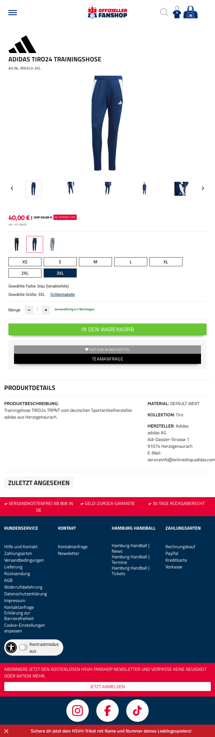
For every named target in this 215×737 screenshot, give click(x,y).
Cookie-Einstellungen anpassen (24, 627)
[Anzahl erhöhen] (46, 310)
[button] (12, 12)
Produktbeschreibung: (31, 403)
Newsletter (68, 553)
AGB (8, 580)
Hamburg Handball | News (130, 548)
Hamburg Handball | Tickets (130, 570)
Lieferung (13, 567)
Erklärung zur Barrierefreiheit (19, 615)
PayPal (171, 553)
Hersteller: (161, 426)
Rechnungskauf (180, 546)
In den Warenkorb (107, 329)
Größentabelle (62, 294)
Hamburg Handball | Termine (130, 559)
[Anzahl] (37, 310)
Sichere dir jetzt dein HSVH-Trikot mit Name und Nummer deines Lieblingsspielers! (111, 730)
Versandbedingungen (24, 560)
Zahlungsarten (18, 553)
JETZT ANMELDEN (107, 686)
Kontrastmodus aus (44, 647)
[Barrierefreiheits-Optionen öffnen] (11, 647)
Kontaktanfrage (19, 607)
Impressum (14, 600)
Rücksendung (17, 573)
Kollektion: (161, 414)
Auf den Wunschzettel (107, 349)
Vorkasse (173, 567)
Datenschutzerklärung (25, 593)
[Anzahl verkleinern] (29, 310)
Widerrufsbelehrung (23, 587)
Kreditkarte (176, 560)
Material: (158, 403)
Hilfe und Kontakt (21, 546)
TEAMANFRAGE (107, 358)
